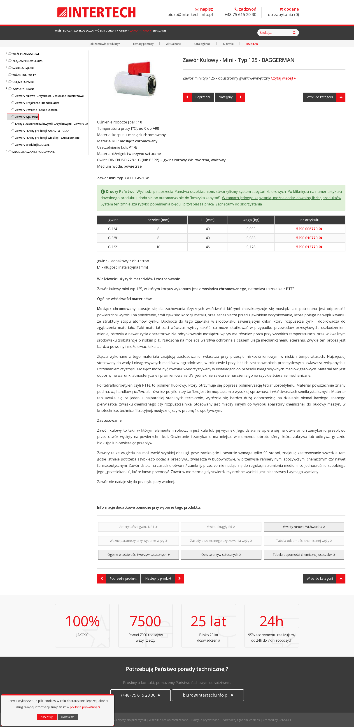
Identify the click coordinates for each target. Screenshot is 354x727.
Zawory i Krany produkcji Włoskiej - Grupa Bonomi (47, 138)
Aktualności (173, 44)
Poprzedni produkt (117, 578)
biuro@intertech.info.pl (190, 12)
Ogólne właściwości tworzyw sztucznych (138, 554)
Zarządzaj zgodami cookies (241, 720)
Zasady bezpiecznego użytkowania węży (221, 540)
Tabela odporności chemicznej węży (304, 540)
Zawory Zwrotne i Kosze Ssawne (36, 110)
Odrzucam (68, 717)
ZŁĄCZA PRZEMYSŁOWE (27, 61)
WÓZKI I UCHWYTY (24, 75)
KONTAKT (253, 44)
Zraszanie (233, 32)
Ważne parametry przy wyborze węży (138, 540)
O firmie (228, 44)
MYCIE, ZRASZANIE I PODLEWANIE (33, 152)
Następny (232, 97)
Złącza (81, 32)
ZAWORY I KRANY (23, 89)
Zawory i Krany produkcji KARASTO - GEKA (42, 131)
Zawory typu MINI (26, 117)
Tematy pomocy (143, 44)
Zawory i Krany (203, 32)
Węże (63, 32)
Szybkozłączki (109, 32)
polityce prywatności (85, 707)
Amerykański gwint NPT (138, 526)
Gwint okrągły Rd (221, 526)
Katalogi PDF (202, 44)
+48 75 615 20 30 (240, 12)
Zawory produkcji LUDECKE (32, 145)
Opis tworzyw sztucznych (221, 554)
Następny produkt (164, 578)
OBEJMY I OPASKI (23, 82)
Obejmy (174, 32)
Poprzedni (196, 97)
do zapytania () (283, 12)
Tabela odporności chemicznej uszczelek (304, 554)
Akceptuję (47, 717)
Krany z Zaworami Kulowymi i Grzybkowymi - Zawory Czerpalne (56, 124)
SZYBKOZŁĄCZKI (23, 68)
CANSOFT (285, 720)
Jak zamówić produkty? (105, 44)
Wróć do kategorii (326, 97)
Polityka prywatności (205, 720)
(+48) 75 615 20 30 (140, 695)
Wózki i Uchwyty (145, 32)
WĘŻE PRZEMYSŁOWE (26, 54)
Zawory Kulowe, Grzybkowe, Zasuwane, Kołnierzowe (49, 96)
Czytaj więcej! (283, 78)
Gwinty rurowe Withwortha (304, 526)
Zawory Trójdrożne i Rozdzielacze (37, 103)
